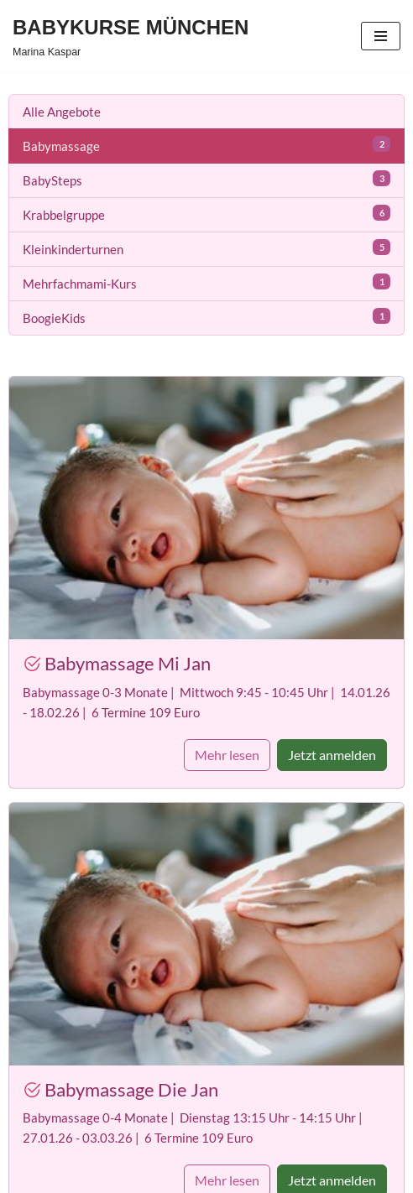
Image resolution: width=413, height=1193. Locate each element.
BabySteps (206, 179)
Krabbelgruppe (206, 213)
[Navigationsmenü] (380, 36)
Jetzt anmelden (332, 755)
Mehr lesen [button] (227, 755)
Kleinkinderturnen (206, 248)
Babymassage (206, 145)
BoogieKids (206, 317)
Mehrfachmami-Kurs (206, 282)
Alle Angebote (62, 111)
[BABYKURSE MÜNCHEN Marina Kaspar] (130, 36)
